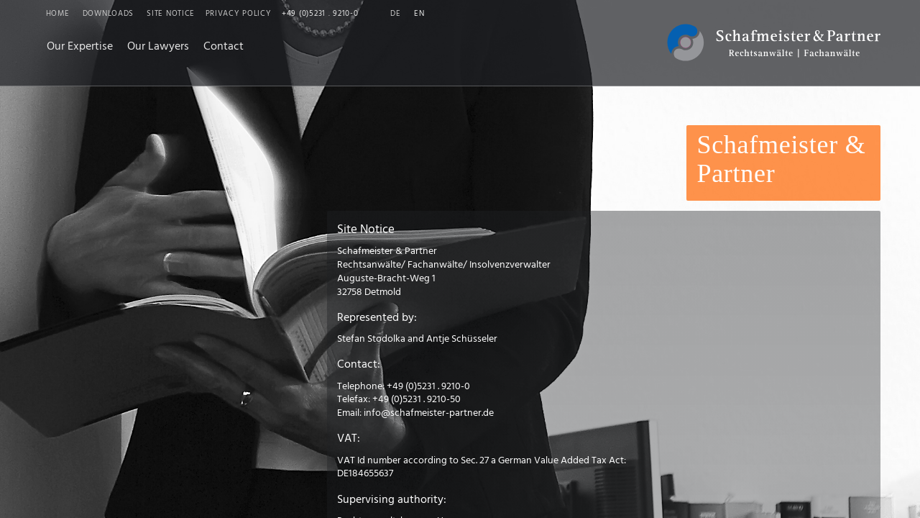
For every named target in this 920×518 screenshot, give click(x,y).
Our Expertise (80, 46)
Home (58, 14)
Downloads (108, 14)
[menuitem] (80, 47)
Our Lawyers (158, 46)
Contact (223, 46)
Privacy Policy (239, 14)
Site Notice (171, 14)
